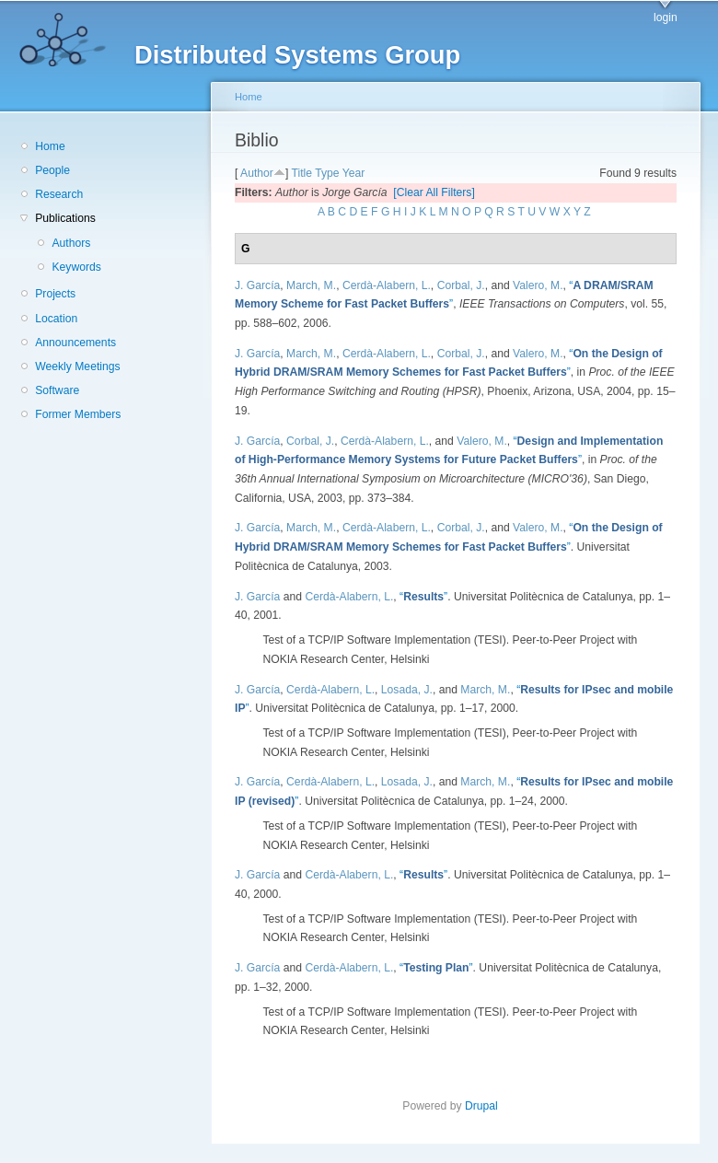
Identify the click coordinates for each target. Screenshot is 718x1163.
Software (57, 390)
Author (256, 173)
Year (353, 173)
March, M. (311, 285)
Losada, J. (407, 689)
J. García (257, 285)
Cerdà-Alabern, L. (386, 285)
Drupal (487, 1105)
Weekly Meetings (77, 366)
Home (49, 146)
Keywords (76, 267)
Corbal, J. (461, 285)
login (665, 17)
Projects (55, 293)
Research (59, 194)
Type (327, 173)
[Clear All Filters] (434, 192)
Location (56, 318)
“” (423, 596)
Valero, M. (538, 285)
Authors (71, 243)
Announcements (75, 342)
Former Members (78, 414)
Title (301, 173)
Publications (65, 218)
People (52, 170)
